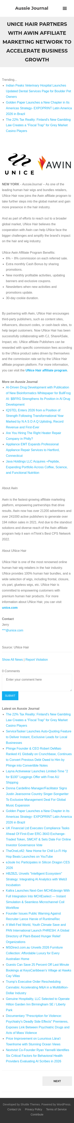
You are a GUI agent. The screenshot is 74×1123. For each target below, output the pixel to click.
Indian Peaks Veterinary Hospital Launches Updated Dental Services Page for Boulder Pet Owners (38, 91)
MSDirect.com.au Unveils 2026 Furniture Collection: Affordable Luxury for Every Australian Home (34, 953)
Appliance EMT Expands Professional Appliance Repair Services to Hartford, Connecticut (33, 450)
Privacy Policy (33, 1109)
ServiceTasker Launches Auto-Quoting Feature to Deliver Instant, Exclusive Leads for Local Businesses (38, 737)
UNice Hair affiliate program (46, 370)
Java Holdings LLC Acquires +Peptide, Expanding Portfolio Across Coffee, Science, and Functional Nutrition (37, 467)
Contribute (37, 1114)
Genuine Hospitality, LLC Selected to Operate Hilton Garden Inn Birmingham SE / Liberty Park (38, 1004)
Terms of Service (56, 1109)
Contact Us (14, 1109)
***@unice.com (12, 630)
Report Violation (36, 659)
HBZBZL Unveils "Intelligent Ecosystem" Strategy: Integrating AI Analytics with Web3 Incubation (36, 879)
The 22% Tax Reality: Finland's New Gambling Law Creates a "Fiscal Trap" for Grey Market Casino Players (38, 125)
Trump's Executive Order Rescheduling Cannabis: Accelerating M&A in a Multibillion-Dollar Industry (37, 987)
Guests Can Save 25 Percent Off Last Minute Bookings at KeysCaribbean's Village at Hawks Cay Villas (38, 970)
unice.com (10, 607)
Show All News (12, 659)
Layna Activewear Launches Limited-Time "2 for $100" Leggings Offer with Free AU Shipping (37, 777)
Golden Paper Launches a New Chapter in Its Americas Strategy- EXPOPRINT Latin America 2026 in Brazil (39, 108)
